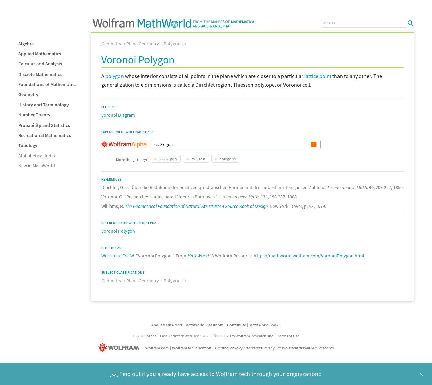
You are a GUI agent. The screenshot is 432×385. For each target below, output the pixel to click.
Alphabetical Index (37, 156)
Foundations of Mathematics (47, 84)
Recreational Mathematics (44, 135)
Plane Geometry (142, 43)
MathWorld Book (263, 324)
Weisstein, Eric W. (118, 256)
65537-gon (167, 158)
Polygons (173, 43)
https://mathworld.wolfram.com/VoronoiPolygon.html (309, 256)
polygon (114, 76)
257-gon (197, 158)
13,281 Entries (144, 335)
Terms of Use (288, 335)
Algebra (26, 43)
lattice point (317, 76)
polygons (227, 158)
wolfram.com (157, 347)
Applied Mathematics (39, 54)
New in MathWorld (36, 166)
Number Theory (34, 115)
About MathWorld (166, 324)
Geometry (28, 94)
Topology (27, 145)
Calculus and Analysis (40, 64)
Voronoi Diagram (118, 115)
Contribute (236, 324)
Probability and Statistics (44, 125)
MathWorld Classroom (204, 324)
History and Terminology (43, 105)
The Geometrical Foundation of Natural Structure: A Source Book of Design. (197, 206)
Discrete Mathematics (40, 74)
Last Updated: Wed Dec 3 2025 (185, 335)
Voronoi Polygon (118, 231)
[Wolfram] (120, 347)
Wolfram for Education (191, 347)
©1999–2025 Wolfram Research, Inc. (244, 335)
